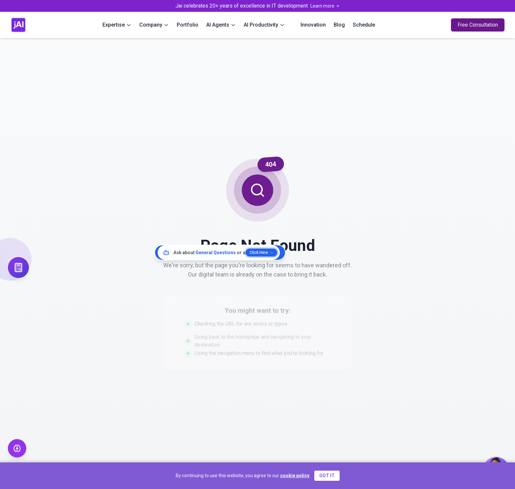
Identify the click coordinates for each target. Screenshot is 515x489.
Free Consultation (478, 25)
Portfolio (187, 25)
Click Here (261, 252)
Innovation (313, 25)
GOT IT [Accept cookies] (327, 475)
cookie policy (294, 475)
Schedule (364, 25)
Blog (339, 25)
